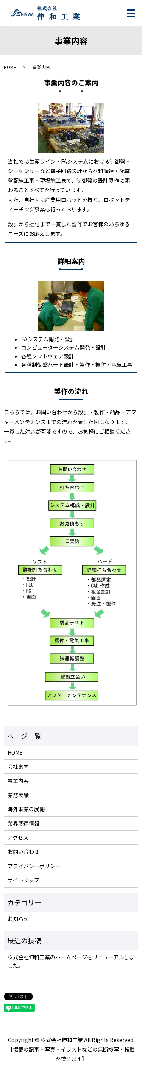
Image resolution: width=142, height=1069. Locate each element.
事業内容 (18, 780)
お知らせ (18, 918)
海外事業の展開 (26, 809)
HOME (10, 67)
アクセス (18, 837)
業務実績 (18, 795)
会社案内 (18, 766)
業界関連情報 (23, 823)
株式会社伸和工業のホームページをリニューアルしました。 (71, 961)
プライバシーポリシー (34, 866)
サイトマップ (23, 880)
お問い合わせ (23, 851)
